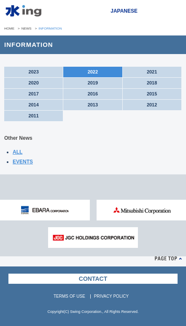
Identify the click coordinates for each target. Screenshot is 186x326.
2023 (33, 71)
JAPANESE (124, 11)
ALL (17, 152)
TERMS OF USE (69, 296)
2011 (33, 115)
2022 (93, 71)
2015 (152, 93)
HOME (9, 28)
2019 (93, 82)
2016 (93, 93)
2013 (93, 104)
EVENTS (23, 162)
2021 (152, 71)
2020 (33, 82)
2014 (33, 104)
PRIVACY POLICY (111, 296)
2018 (152, 82)
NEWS (27, 28)
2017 (33, 93)
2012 (152, 104)
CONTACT (93, 278)
